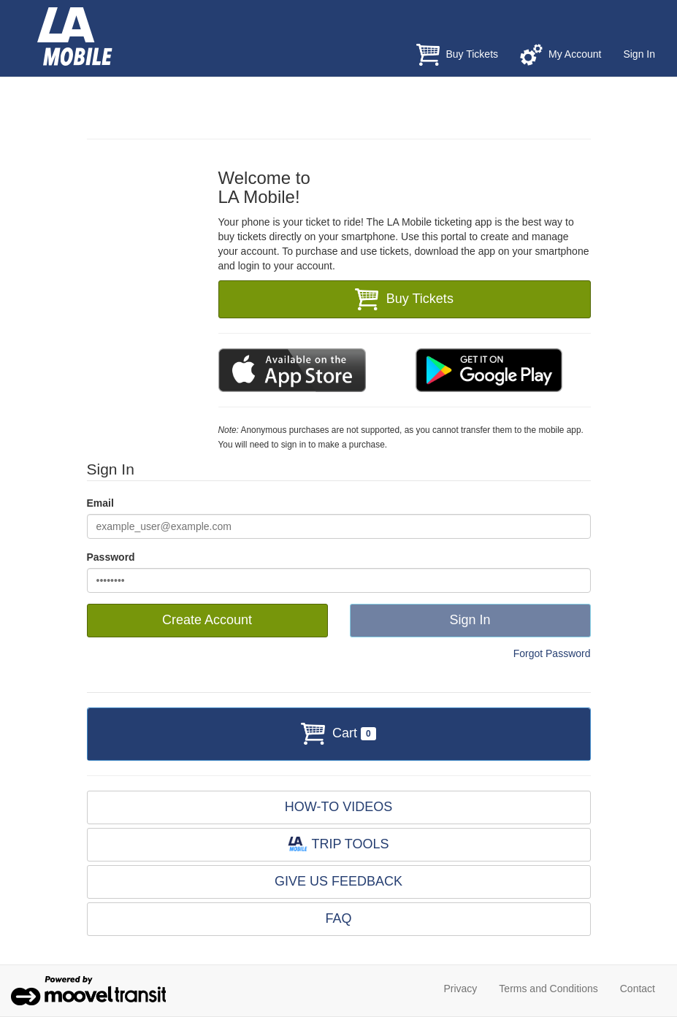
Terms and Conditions (548, 988)
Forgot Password (552, 653)
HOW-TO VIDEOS (338, 806)
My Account (560, 55)
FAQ (338, 918)
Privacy (460, 988)
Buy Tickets (457, 55)
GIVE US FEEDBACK (338, 881)
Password (111, 557)
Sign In (639, 54)
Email (100, 503)
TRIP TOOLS (338, 844)
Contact (637, 988)
